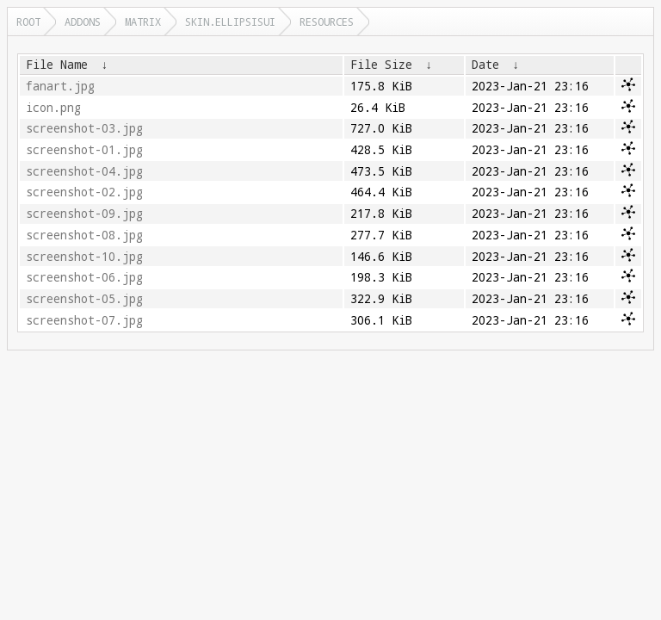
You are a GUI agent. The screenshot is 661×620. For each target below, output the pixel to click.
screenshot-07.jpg (84, 320)
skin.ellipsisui (230, 21)
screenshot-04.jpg (84, 171)
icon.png (53, 107)
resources (327, 21)
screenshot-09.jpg (84, 213)
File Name (57, 64)
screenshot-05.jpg (84, 299)
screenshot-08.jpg (84, 235)
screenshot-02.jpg (84, 192)
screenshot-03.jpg (84, 128)
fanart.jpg (60, 86)
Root (28, 21)
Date (485, 64)
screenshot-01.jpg (84, 150)
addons (83, 21)
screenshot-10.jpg (84, 256)
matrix (143, 21)
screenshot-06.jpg (84, 277)
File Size (381, 64)
